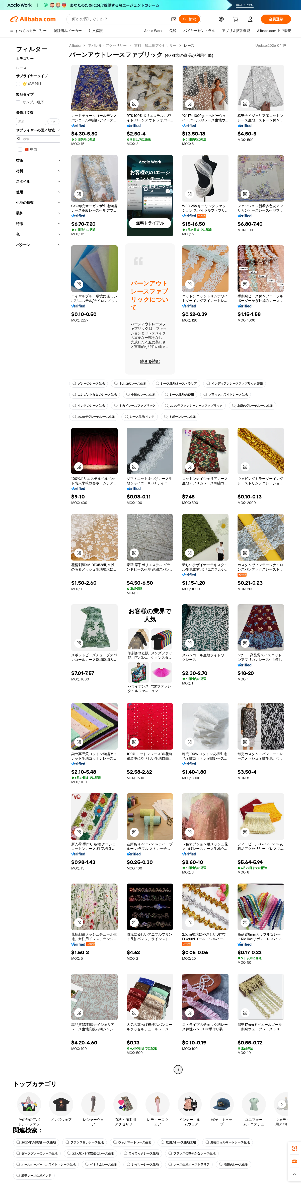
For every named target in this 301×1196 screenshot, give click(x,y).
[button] (174, 19)
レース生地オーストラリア (176, 384)
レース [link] (189, 45)
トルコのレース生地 (130, 384)
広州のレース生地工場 (178, 1142)
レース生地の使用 (179, 395)
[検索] (189, 19)
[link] (294, 1148)
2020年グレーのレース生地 (93, 417)
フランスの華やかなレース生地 (191, 1154)
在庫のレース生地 (233, 1165)
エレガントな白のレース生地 (94, 395)
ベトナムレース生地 (101, 1165)
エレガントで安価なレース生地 (90, 1154)
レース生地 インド (140, 417)
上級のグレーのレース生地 (252, 406)
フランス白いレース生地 (84, 1142)
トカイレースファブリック (134, 406)
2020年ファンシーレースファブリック (193, 406)
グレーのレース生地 (88, 384)
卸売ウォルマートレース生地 (227, 1142)
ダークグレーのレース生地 (36, 1154)
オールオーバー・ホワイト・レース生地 (46, 1165)
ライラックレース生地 (141, 1154)
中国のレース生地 (140, 395)
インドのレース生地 (88, 406)
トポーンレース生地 (180, 417)
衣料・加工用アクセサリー (155, 45)
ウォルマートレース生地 (132, 1142)
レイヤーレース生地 (143, 1165)
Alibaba (75, 45)
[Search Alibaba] (119, 19)
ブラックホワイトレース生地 (225, 395)
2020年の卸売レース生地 (36, 1142)
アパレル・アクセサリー (107, 45)
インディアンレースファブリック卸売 (234, 384)
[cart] (236, 20)
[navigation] (38, 558)
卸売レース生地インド (33, 1176)
